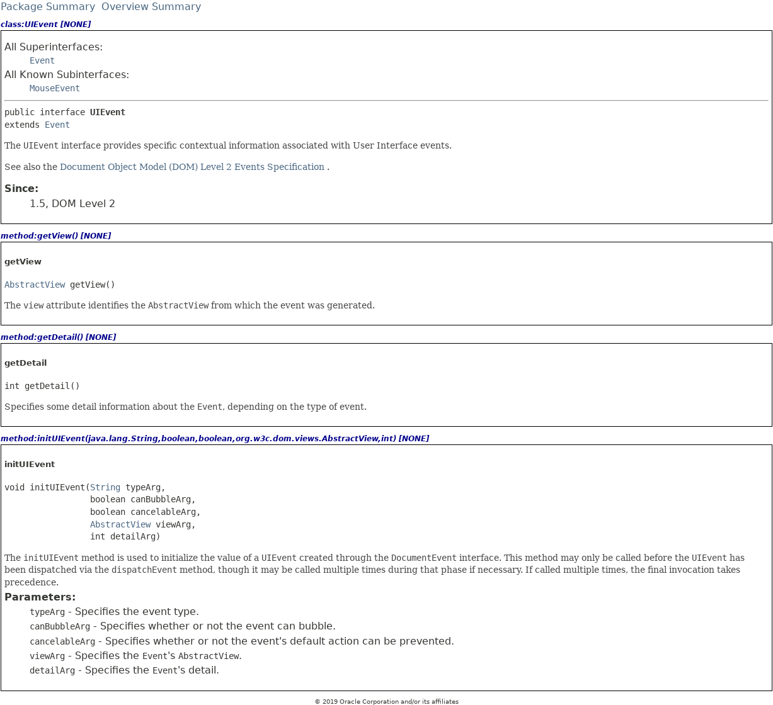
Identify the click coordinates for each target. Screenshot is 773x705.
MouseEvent (55, 88)
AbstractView (34, 284)
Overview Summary (151, 7)
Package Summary (48, 7)
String (105, 487)
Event (42, 60)
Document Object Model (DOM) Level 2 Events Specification (193, 167)
